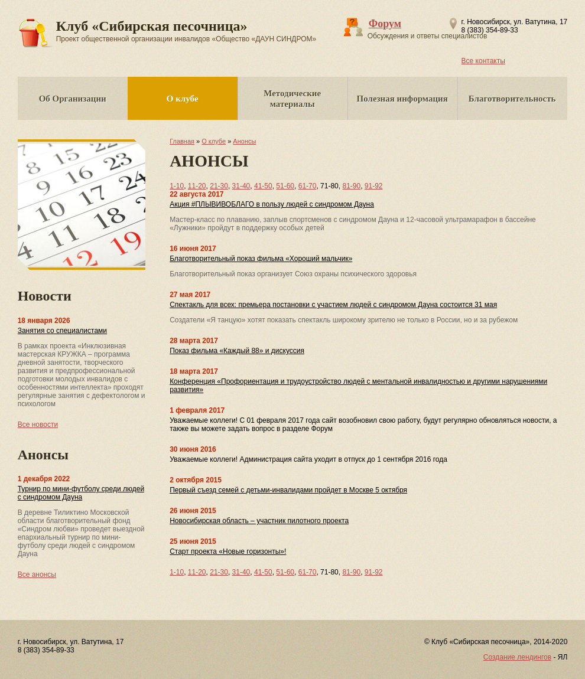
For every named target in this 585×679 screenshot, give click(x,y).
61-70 (307, 186)
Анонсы (244, 141)
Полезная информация (402, 98)
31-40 (241, 186)
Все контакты (483, 61)
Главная (182, 141)
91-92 (374, 186)
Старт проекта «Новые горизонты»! (228, 551)
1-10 (177, 186)
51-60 (285, 186)
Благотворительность (512, 98)
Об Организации (72, 98)
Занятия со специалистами (62, 331)
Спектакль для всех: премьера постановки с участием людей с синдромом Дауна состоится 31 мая (333, 305)
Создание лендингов (517, 657)
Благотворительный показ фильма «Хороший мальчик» (261, 258)
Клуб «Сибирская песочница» (186, 30)
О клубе (183, 98)
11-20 (197, 186)
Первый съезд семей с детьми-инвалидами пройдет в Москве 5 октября (288, 490)
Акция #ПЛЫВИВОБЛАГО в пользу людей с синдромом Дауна (272, 204)
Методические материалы (292, 99)
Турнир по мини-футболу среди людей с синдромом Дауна (81, 493)
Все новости (38, 424)
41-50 (263, 186)
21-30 (219, 186)
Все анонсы (37, 574)
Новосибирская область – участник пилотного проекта (259, 521)
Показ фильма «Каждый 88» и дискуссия (237, 351)
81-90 (351, 186)
